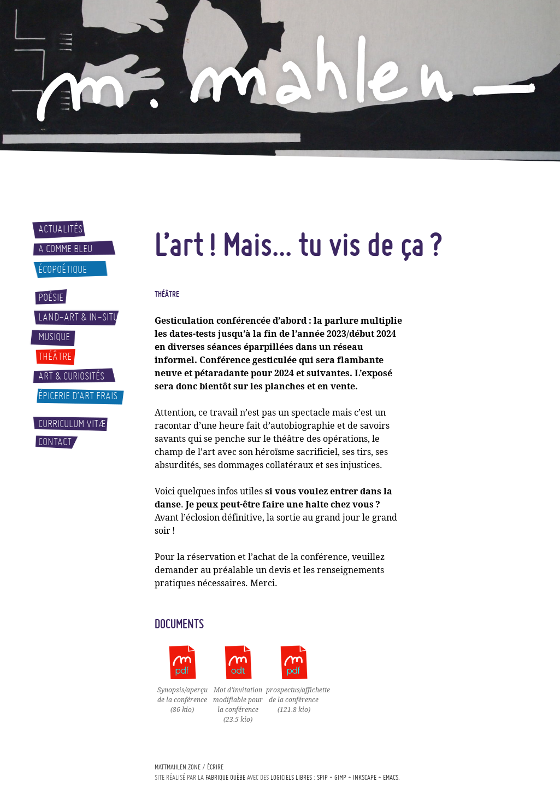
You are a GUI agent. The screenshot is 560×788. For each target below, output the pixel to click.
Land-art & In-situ (78, 317)
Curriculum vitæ (72, 423)
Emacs (390, 777)
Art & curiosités (71, 376)
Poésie (50, 297)
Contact (55, 441)
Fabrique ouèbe (225, 777)
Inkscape (364, 777)
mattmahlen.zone (178, 767)
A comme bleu (65, 248)
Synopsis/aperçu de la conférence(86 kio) (182, 694)
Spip (322, 777)
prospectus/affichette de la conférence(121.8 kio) (298, 694)
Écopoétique (62, 269)
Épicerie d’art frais (77, 395)
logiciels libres (291, 777)
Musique (54, 336)
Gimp (340, 777)
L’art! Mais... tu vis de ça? (299, 244)
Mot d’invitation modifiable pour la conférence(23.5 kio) (238, 699)
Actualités (60, 229)
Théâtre (55, 356)
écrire (215, 767)
